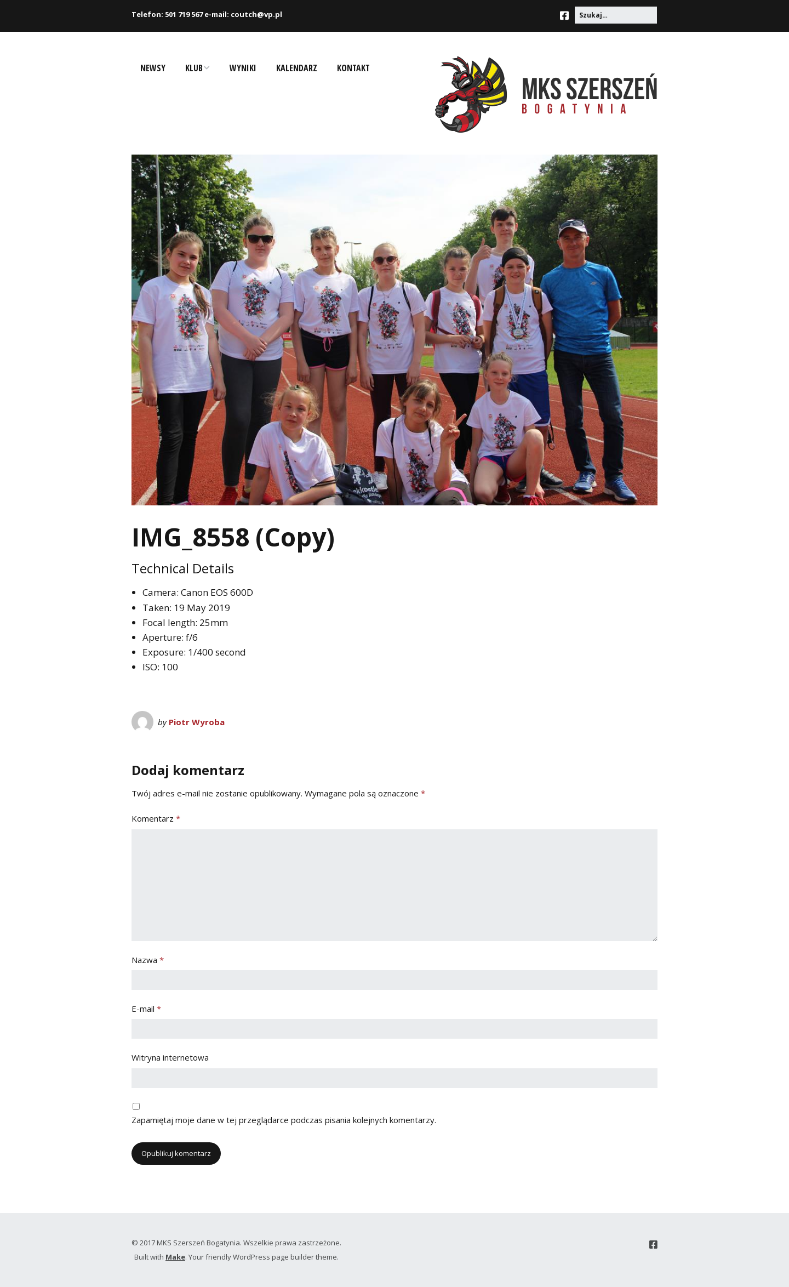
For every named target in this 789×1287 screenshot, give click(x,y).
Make (175, 1257)
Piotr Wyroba (197, 721)
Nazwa (148, 959)
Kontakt (353, 68)
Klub (194, 68)
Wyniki (243, 68)
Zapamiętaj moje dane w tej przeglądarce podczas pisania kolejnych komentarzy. (284, 1119)
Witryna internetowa (170, 1057)
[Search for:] (616, 15)
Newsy (152, 68)
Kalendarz (296, 68)
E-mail (146, 1008)
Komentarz (156, 818)
